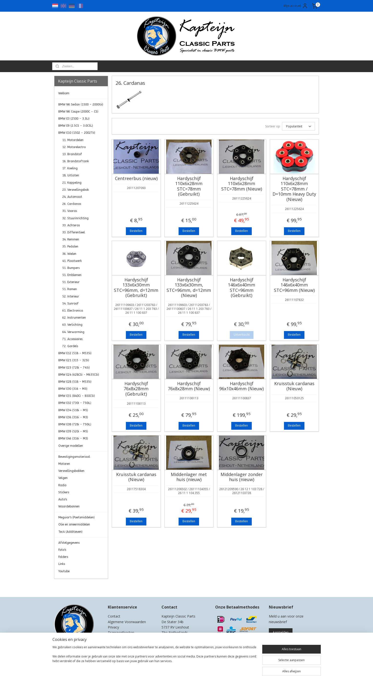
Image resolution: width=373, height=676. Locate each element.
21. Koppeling (71, 182)
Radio (62, 485)
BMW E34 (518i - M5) (73, 410)
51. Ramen (69, 289)
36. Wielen (69, 254)
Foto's (62, 550)
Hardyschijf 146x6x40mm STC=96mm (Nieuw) (294, 285)
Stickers (63, 492)
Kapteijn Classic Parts (73, 586)
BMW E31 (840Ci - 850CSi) (76, 396)
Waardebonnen (69, 506)
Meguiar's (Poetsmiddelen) (76, 517)
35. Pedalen (70, 246)
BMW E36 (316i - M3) (73, 417)
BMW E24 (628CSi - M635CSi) (78, 374)
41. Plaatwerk (72, 261)
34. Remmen (70, 239)
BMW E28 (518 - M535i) (74, 381)
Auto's (62, 499)
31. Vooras (69, 211)
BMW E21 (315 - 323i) (73, 360)
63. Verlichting (72, 324)
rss (183, 667)
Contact (114, 616)
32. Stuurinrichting (75, 218)
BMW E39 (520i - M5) (73, 431)
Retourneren (118, 638)
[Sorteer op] (298, 126)
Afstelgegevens (69, 542)
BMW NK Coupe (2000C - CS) (78, 111)
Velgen (63, 478)
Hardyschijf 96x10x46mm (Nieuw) (241, 386)
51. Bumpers (71, 268)
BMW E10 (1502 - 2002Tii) (76, 132)
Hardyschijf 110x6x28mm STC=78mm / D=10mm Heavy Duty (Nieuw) (294, 189)
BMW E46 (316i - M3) (73, 438)
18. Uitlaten (70, 175)
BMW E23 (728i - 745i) (74, 367)
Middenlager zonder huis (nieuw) (242, 477)
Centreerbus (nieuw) (136, 178)
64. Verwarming (73, 332)
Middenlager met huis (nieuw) (189, 477)
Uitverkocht (242, 335)
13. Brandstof (72, 154)
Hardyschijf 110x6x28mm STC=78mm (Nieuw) (241, 184)
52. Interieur (70, 296)
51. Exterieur (71, 282)
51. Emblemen (71, 275)
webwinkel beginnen (201, 667)
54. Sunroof (70, 303)
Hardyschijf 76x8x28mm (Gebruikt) (136, 389)
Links (61, 564)
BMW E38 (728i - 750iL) (74, 424)
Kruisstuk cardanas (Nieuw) (294, 386)
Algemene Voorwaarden (127, 621)
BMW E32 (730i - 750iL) (74, 403)
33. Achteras (71, 225)
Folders (63, 557)
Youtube (64, 571)
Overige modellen (70, 445)
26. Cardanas (71, 204)
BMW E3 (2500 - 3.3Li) (74, 118)
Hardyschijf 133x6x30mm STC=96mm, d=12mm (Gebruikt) (136, 287)
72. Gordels (70, 346)
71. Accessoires (72, 339)
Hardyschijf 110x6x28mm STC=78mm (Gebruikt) (188, 186)
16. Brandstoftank (75, 161)
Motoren (64, 464)
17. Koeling (70, 168)
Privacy (113, 627)
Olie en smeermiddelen (74, 524)
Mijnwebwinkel (244, 667)
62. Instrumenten (74, 317)
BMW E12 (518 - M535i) (74, 353)
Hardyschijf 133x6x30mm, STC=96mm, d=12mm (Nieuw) (189, 287)
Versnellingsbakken (71, 471)
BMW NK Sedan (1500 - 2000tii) (80, 104)
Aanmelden (281, 632)
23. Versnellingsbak (75, 189)
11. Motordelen (72, 140)
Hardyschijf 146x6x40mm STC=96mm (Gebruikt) (241, 287)
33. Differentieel (73, 232)
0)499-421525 (181, 638)
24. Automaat (72, 197)
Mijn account (296, 6)
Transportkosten (121, 632)
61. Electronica (72, 310)
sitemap (172, 667)
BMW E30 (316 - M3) (72, 388)
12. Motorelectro (74, 147)
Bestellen (136, 231)
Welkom (63, 93)
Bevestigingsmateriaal (74, 456)
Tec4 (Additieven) (70, 531)
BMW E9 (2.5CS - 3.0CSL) (75, 125)
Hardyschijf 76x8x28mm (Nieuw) (189, 386)
